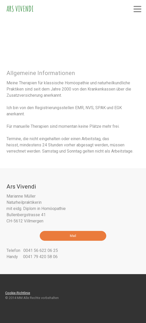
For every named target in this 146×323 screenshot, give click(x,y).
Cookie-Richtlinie (17, 293)
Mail (73, 236)
